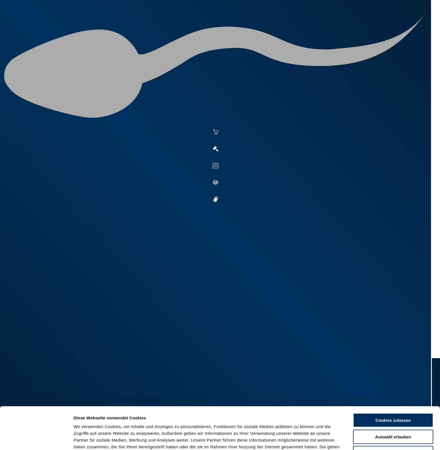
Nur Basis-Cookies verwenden (393, 413)
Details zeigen (306, 439)
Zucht (300, 26)
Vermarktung (269, 26)
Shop (360, 26)
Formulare (387, 26)
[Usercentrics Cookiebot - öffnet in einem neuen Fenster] (36, 439)
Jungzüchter (331, 26)
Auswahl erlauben (393, 397)
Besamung (234, 26)
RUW (411, 26)
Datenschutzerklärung (97, 420)
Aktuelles (202, 26)
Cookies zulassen (393, 380)
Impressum (136, 420)
